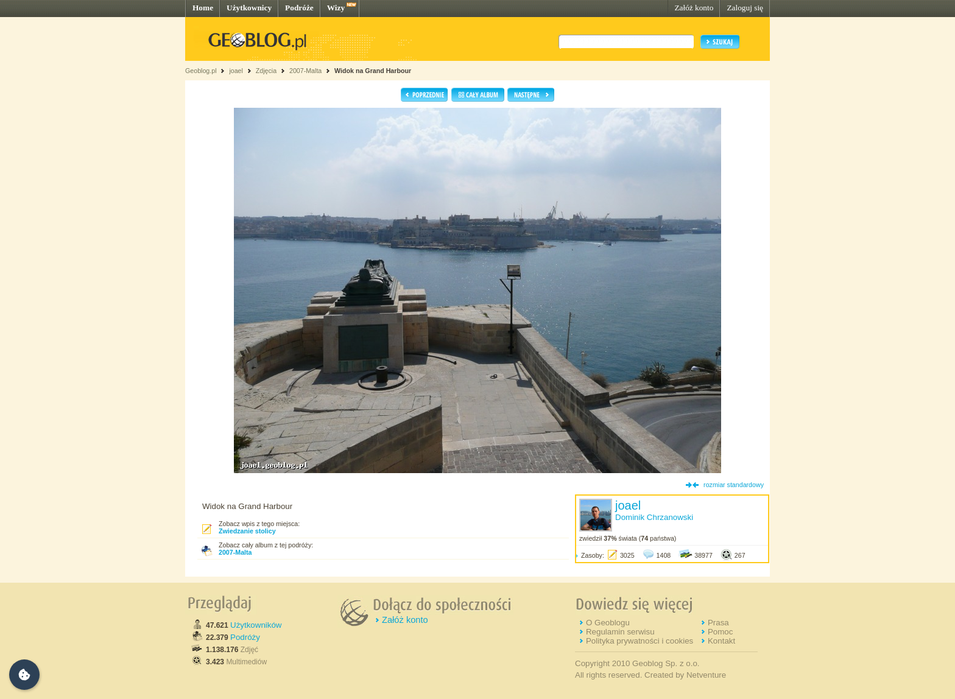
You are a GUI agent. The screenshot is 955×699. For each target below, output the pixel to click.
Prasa (718, 622)
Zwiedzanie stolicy (247, 531)
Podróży (245, 637)
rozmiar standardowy (733, 484)
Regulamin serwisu (620, 631)
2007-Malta (305, 70)
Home (202, 7)
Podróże (299, 7)
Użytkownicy (249, 7)
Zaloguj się (745, 7)
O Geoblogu (608, 622)
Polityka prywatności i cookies (639, 640)
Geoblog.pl (201, 70)
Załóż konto (693, 7)
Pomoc (720, 631)
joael (236, 70)
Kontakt (721, 640)
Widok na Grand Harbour (372, 70)
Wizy (336, 7)
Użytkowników (255, 625)
